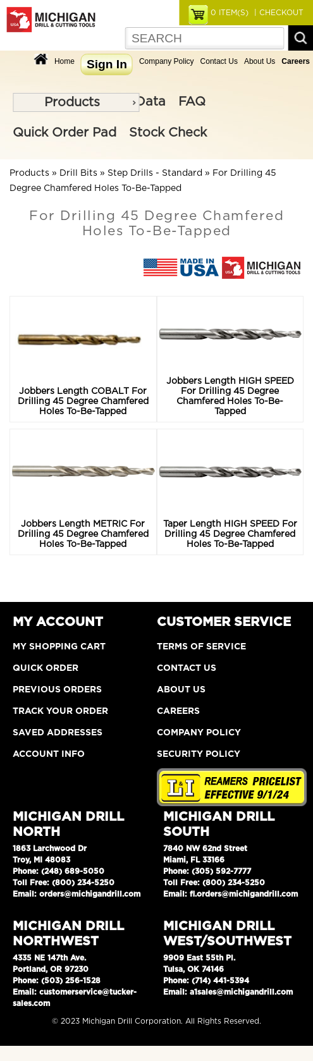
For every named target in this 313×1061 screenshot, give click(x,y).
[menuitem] (75, 102)
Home (64, 61)
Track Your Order (60, 711)
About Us (259, 61)
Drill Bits (78, 173)
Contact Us (219, 61)
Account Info (49, 754)
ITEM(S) (230, 12)
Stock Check (168, 132)
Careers (178, 711)
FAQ (192, 101)
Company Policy (166, 61)
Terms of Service (201, 646)
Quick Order (45, 668)
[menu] (76, 102)
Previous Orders (57, 689)
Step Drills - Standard (154, 173)
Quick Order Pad (64, 132)
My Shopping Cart (59, 646)
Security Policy (198, 754)
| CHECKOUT (278, 12)
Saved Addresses (57, 732)
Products (72, 102)
